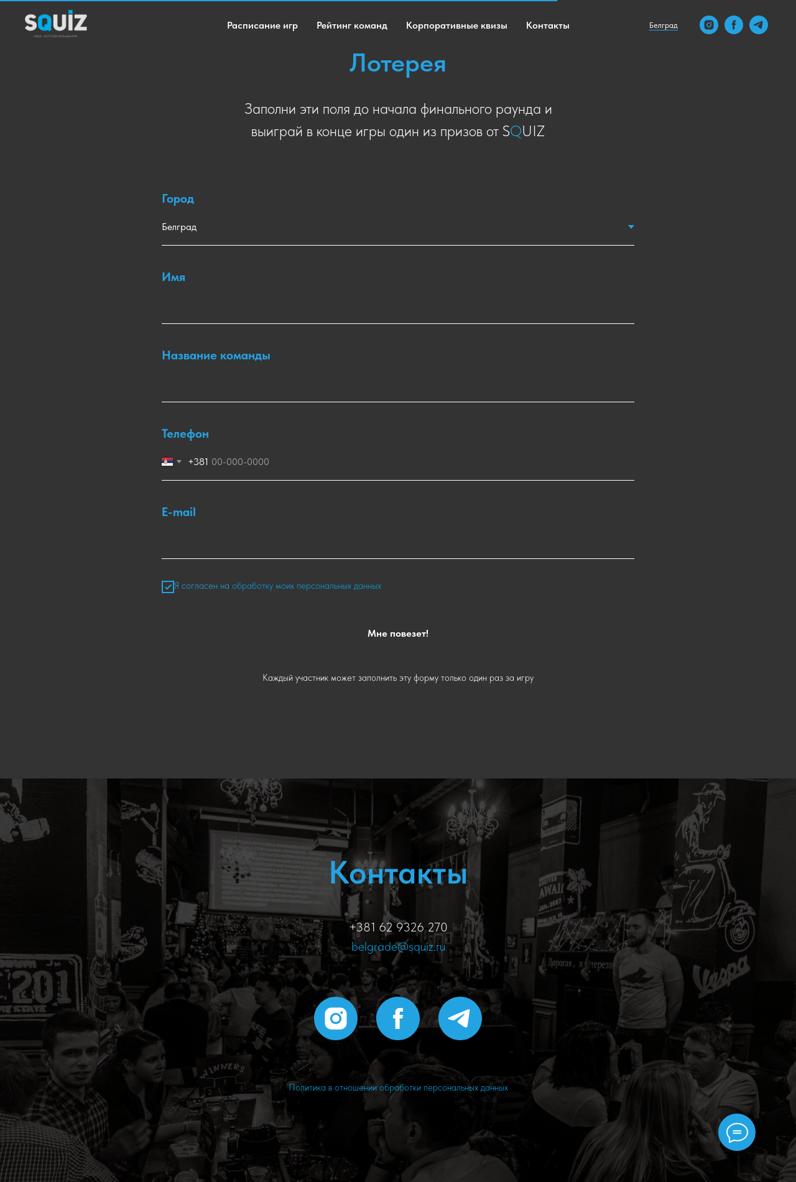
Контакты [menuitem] (548, 25)
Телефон (185, 433)
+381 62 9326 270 (398, 927)
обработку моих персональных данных (306, 585)
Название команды (216, 355)
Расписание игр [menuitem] (262, 25)
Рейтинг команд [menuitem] (352, 25)
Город (178, 198)
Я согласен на (271, 587)
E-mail (179, 511)
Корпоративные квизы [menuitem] (456, 25)
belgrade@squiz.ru (398, 946)
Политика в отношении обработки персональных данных (398, 1087)
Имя (173, 276)
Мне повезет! (398, 633)
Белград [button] (663, 25)
